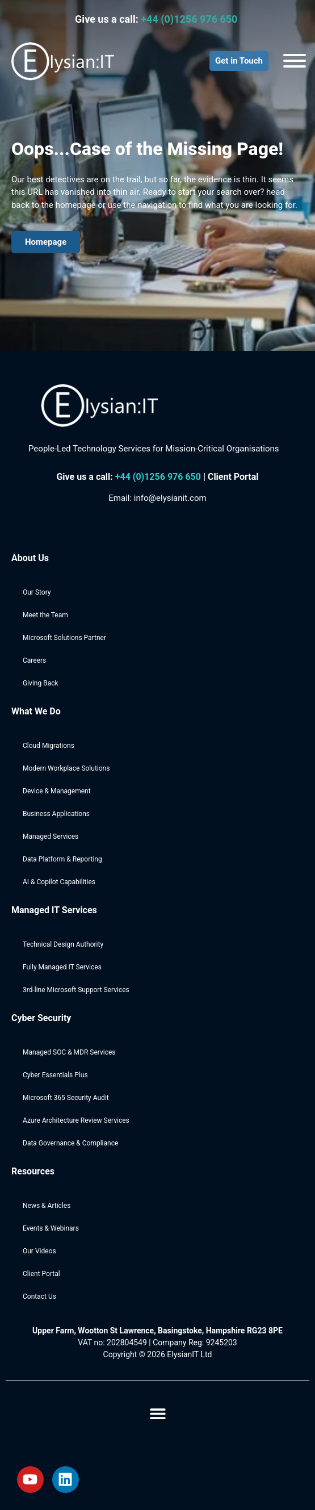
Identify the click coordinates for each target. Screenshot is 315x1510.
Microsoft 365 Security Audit (66, 1098)
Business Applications (56, 814)
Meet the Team (45, 615)
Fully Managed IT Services (62, 967)
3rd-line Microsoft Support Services (76, 990)
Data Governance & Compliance (70, 1143)
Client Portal (41, 1274)
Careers (34, 660)
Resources (32, 1171)
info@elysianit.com (170, 498)
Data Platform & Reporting (62, 859)
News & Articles (46, 1206)
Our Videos (39, 1251)
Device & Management (57, 791)
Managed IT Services (54, 910)
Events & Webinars (51, 1228)
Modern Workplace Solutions (66, 768)
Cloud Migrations (48, 746)
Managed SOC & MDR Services (69, 1052)
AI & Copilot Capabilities (59, 882)
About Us (30, 558)
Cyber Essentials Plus (55, 1075)
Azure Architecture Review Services (76, 1120)
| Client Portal (231, 476)
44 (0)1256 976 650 (161, 476)
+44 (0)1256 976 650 (190, 19)
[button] (157, 1414)
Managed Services (50, 836)
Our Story (37, 592)
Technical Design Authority (63, 944)
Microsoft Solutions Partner (64, 638)
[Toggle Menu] (294, 61)
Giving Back (40, 683)
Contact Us (39, 1296)
